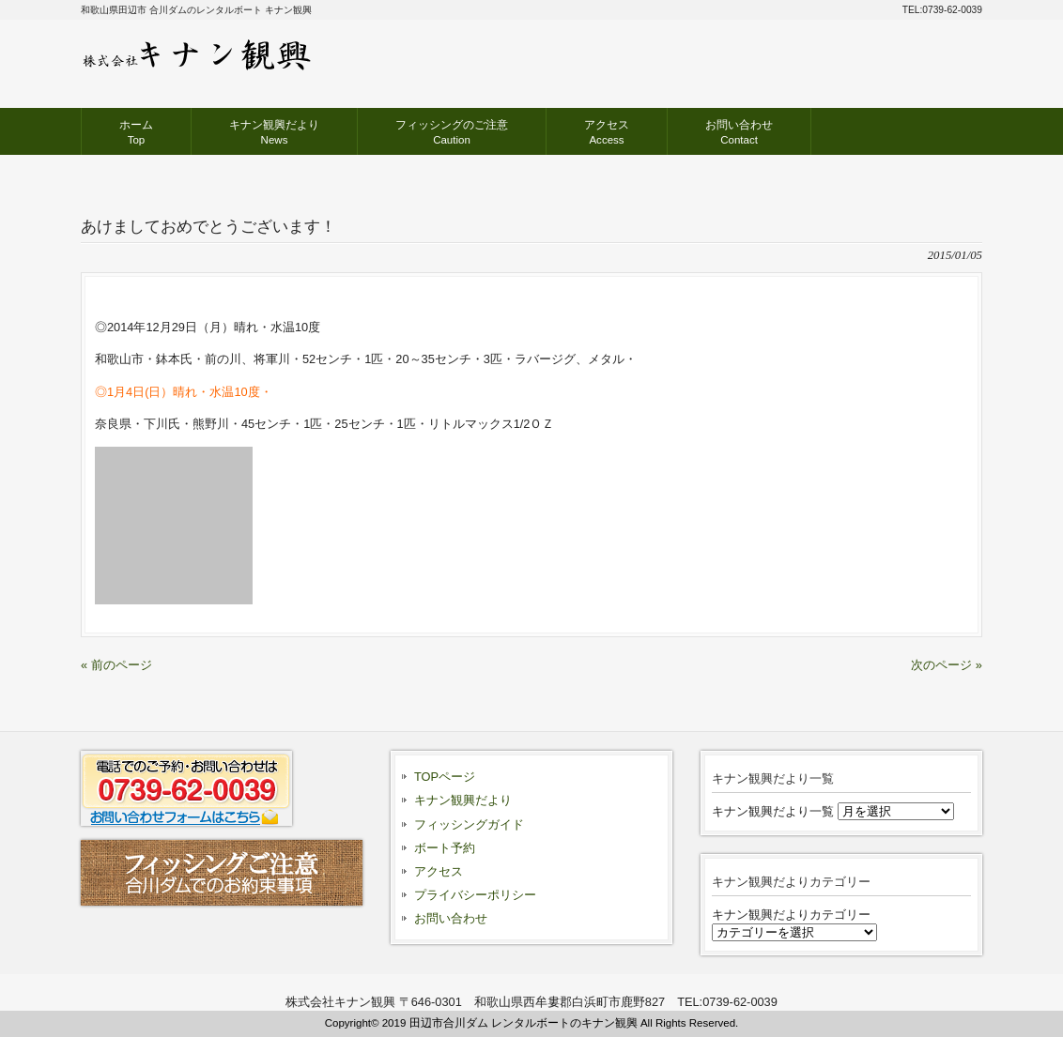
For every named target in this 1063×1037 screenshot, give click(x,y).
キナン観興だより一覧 (773, 811)
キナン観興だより (463, 800)
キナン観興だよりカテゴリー (791, 914)
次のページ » (946, 665)
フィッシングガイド (469, 824)
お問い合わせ (450, 918)
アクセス (438, 871)
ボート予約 (444, 848)
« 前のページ (116, 665)
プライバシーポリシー (475, 895)
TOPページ (444, 777)
